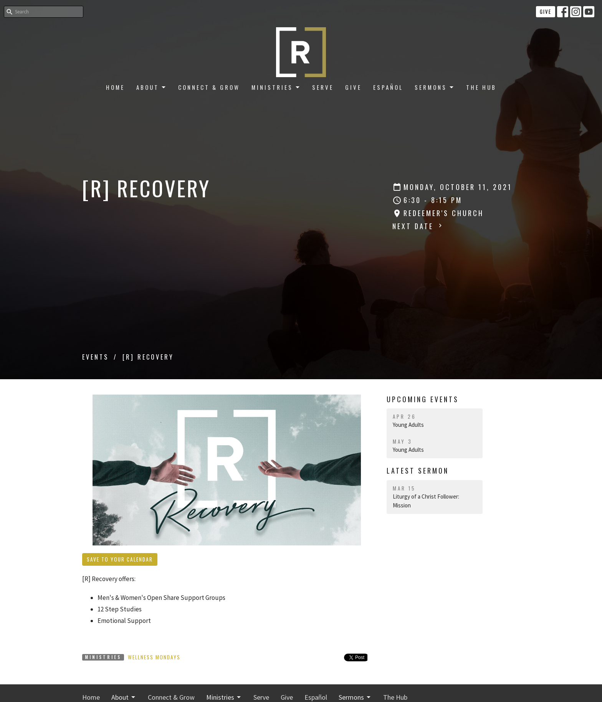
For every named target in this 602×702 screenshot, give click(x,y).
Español (388, 87)
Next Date (418, 226)
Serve (323, 87)
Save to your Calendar (120, 559)
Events (95, 357)
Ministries (276, 87)
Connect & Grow (209, 87)
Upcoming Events (423, 399)
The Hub (481, 87)
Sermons (435, 87)
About (151, 87)
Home (115, 87)
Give (545, 11)
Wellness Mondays (154, 657)
